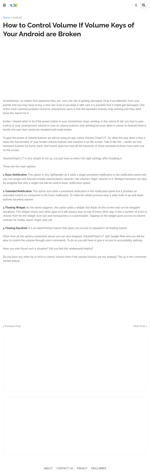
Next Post (139, 326)
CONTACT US (64, 468)
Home (6, 17)
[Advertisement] (75, 68)
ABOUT (48, 468)
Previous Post (13, 326)
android (17, 17)
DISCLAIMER (98, 468)
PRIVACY (82, 468)
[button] (4, 5)
